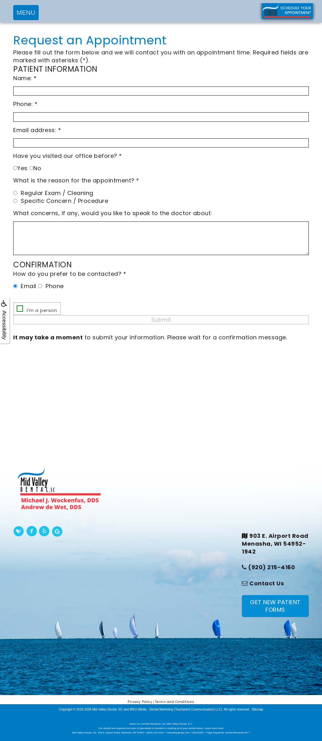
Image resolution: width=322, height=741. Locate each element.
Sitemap (257, 709)
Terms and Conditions (174, 701)
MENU (26, 12)
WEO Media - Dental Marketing (151, 709)
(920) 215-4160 (271, 567)
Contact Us (266, 583)
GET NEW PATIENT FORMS (275, 606)
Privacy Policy (140, 701)
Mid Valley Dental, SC (107, 709)
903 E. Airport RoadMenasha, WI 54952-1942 (275, 543)
